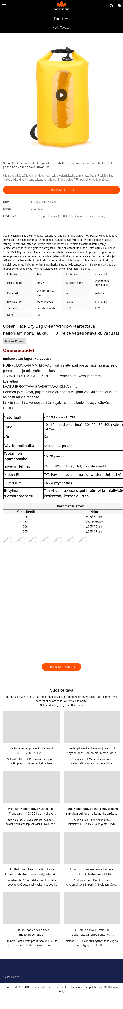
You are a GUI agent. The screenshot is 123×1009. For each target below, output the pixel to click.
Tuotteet (65, 27)
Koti (55, 27)
